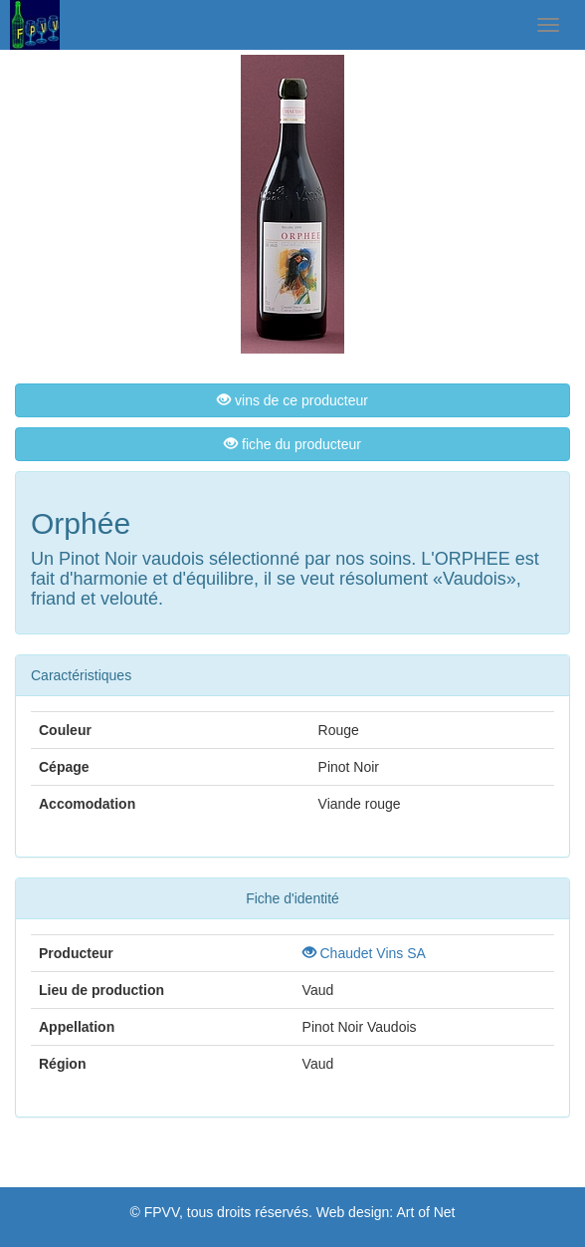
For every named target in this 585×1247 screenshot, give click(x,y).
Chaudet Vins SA (364, 953)
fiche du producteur (292, 444)
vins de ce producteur (292, 400)
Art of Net (425, 1212)
